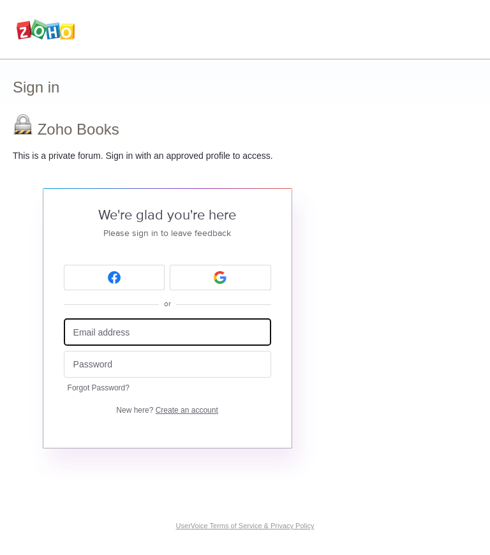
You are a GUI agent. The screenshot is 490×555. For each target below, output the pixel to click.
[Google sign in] (220, 277)
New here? (167, 410)
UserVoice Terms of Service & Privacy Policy (245, 525)
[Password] (167, 364)
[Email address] (167, 332)
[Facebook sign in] (114, 277)
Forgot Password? (99, 387)
